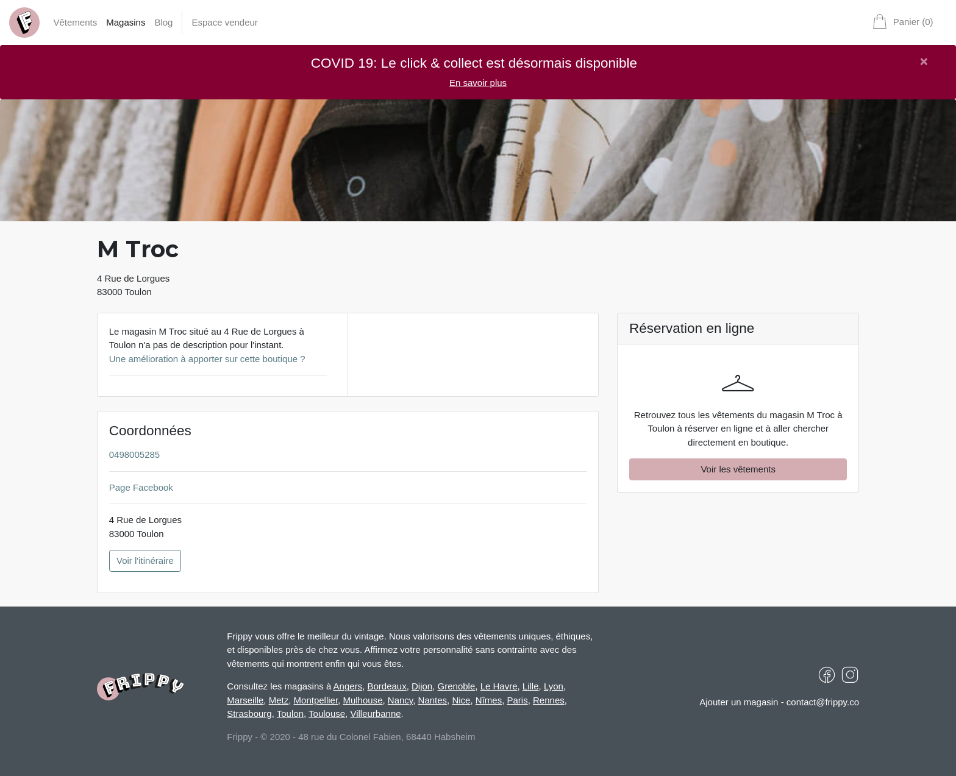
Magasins (125, 22)
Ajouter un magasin (738, 702)
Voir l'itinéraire (145, 560)
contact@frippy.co (823, 702)
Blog (163, 22)
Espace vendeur (224, 22)
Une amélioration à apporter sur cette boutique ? (207, 359)
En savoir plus (478, 82)
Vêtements (76, 22)
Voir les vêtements (738, 469)
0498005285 (134, 454)
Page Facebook (141, 487)
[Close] (924, 62)
